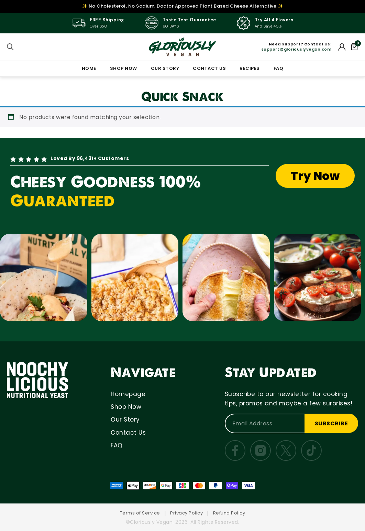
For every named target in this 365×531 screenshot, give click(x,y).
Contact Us (128, 432)
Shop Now (126, 407)
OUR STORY (165, 68)
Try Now (315, 176)
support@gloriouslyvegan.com (296, 49)
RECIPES (250, 68)
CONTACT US (209, 68)
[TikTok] (311, 450)
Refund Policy (229, 513)
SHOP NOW (123, 68)
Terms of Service (140, 513)
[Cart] (354, 47)
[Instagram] (260, 450)
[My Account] (342, 47)
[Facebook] (235, 450)
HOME (89, 68)
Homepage (128, 394)
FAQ (279, 68)
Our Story (125, 419)
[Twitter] (286, 450)
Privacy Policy (186, 513)
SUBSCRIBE (331, 423)
